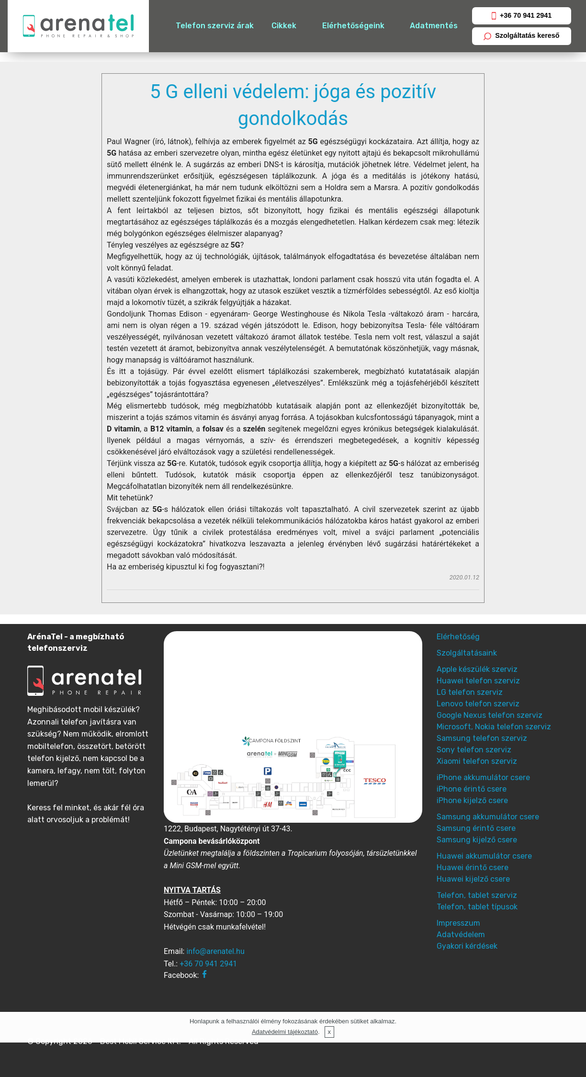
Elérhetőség (458, 636)
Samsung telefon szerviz (482, 738)
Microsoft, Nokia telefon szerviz (494, 726)
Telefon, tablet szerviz (477, 895)
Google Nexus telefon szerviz (489, 715)
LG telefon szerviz (470, 692)
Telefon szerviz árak (215, 25)
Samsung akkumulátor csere (488, 816)
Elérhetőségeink (353, 25)
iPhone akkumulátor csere (483, 777)
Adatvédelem (461, 934)
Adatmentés (434, 25)
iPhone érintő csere (472, 789)
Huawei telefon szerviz (478, 680)
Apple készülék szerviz (477, 669)
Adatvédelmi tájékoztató (285, 1031)
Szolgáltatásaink (467, 653)
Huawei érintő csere (472, 867)
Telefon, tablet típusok (477, 906)
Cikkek (283, 25)
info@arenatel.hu (215, 951)
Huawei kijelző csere (473, 879)
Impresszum (458, 923)
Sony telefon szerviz (474, 749)
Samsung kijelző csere (477, 839)
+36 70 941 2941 (522, 15)
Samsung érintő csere (476, 828)
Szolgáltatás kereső (521, 36)
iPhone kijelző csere (472, 800)
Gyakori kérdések (467, 946)
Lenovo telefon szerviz (478, 703)
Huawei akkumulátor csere (484, 856)
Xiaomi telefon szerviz (477, 761)
